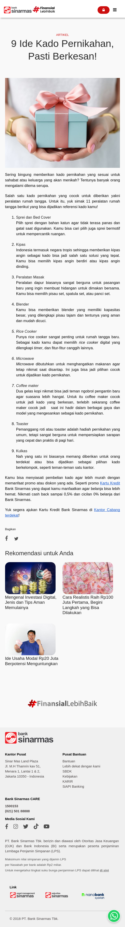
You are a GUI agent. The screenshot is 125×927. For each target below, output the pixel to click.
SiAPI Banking (73, 786)
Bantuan (68, 761)
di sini (104, 870)
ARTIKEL (62, 35)
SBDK (67, 771)
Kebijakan (69, 776)
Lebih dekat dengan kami (81, 766)
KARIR (67, 781)
